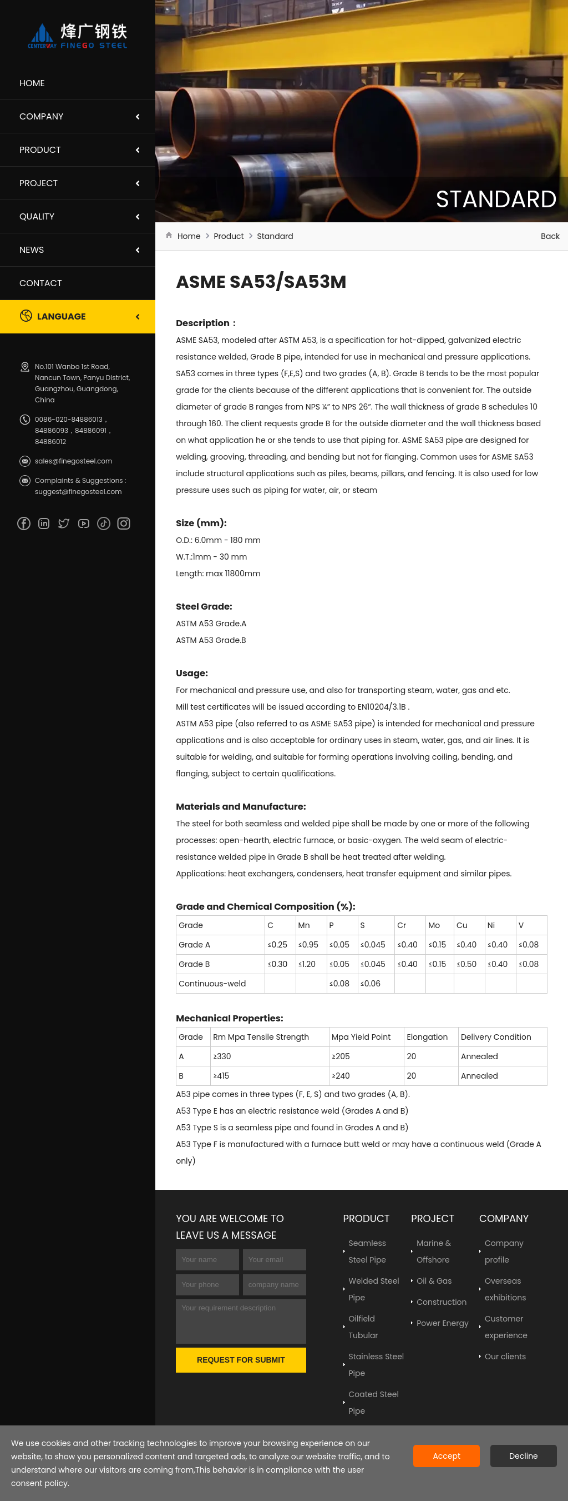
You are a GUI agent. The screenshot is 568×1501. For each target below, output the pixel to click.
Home (32, 83)
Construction (441, 1302)
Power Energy (443, 1323)
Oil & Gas (434, 1280)
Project (38, 183)
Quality (36, 216)
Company (41, 116)
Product (40, 149)
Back (550, 236)
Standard (275, 236)
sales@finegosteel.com (73, 461)
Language (52, 316)
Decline (523, 1456)
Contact (40, 283)
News (31, 249)
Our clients (505, 1356)
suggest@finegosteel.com (78, 491)
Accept (446, 1456)
